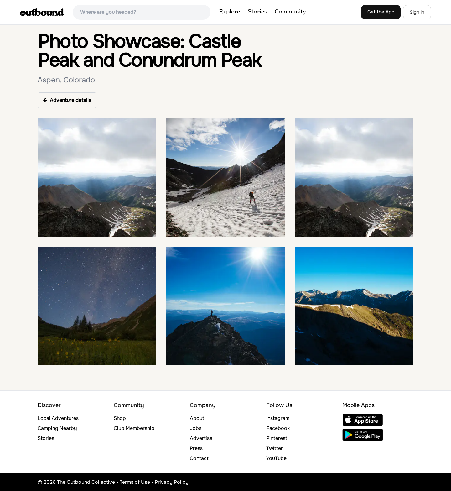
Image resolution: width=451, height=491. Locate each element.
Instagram (277, 418)
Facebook (278, 428)
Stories (257, 12)
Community (290, 12)
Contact (199, 458)
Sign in (417, 12)
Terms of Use (135, 482)
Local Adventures (58, 418)
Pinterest (276, 438)
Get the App (380, 12)
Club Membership (134, 428)
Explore (229, 12)
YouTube (276, 458)
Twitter (274, 448)
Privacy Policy (172, 482)
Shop (120, 418)
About (197, 418)
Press (196, 448)
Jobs (195, 428)
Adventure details (67, 100)
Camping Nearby (57, 428)
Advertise (201, 438)
